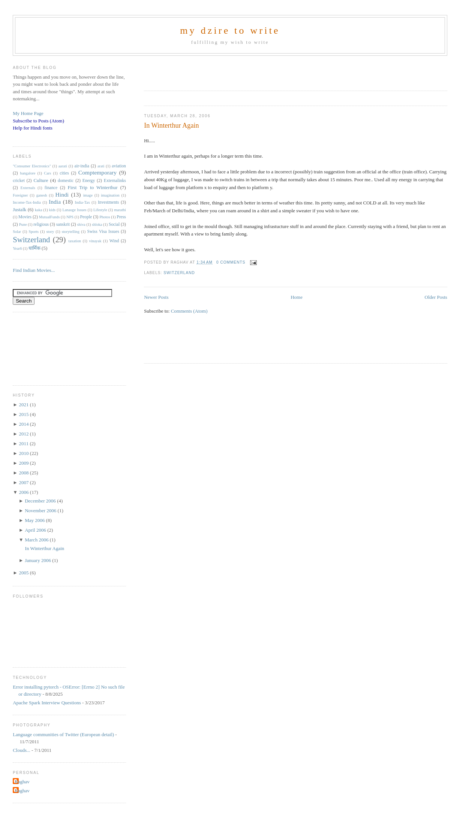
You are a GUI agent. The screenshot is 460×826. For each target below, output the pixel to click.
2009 (24, 463)
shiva (81, 224)
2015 (24, 414)
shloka (97, 224)
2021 (24, 404)
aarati (62, 166)
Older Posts (436, 297)
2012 (24, 434)
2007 (24, 482)
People (86, 217)
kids (52, 210)
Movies (24, 217)
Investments (108, 202)
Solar (17, 232)
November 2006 (41, 510)
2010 (24, 453)
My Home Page (28, 113)
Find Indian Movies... (34, 270)
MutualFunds (49, 217)
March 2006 (37, 540)
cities (64, 173)
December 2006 (41, 501)
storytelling (70, 232)
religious (41, 224)
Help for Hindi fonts (32, 128)
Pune (23, 224)
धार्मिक (34, 248)
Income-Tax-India (27, 202)
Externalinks (115, 180)
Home (297, 297)
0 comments (231, 262)
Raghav (22, 781)
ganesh (41, 195)
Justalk (19, 209)
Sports (33, 232)
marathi (120, 210)
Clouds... (21, 750)
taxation (75, 241)
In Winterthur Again (171, 125)
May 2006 (35, 520)
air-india (82, 166)
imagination (110, 195)
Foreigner (20, 195)
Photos (104, 217)
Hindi (62, 194)
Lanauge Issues (74, 210)
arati (100, 166)
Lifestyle (100, 210)
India (55, 201)
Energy (88, 180)
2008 (24, 473)
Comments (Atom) (189, 311)
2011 (24, 443)
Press (121, 217)
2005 (24, 573)
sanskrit (63, 224)
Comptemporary (97, 172)
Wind (114, 241)
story (50, 232)
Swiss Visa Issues (103, 231)
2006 (24, 492)
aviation (119, 166)
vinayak (95, 241)
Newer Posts (156, 297)
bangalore (27, 173)
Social (114, 224)
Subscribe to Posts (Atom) (38, 121)
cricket (19, 180)
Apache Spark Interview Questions (47, 702)
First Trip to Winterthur (92, 187)
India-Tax (82, 202)
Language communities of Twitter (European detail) (63, 734)
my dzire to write (230, 30)
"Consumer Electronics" (32, 166)
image (88, 195)
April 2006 (36, 530)
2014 (24, 424)
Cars (47, 173)
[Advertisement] (231, 71)
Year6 (17, 248)
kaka (38, 210)
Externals (28, 188)
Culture (40, 180)
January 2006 (38, 560)
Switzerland (179, 273)
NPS (69, 217)
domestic (65, 180)
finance (51, 187)
